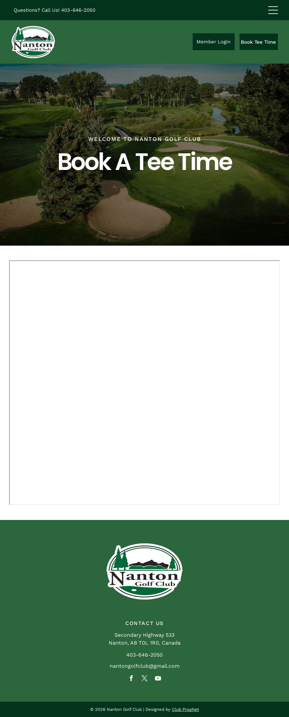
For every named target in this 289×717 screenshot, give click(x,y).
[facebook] (131, 679)
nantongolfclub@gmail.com (145, 666)
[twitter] (144, 679)
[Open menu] (273, 10)
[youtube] (157, 679)
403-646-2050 (78, 10)
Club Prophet (185, 709)
